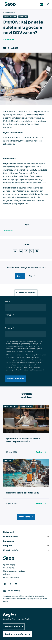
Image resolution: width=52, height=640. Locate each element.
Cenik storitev (9, 568)
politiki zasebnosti (37, 370)
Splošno (23, 17)
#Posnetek (8, 39)
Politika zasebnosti (11, 577)
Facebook (25, 251)
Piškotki (6, 574)
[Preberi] (41, 452)
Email (14, 251)
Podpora (7, 545)
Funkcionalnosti (11, 536)
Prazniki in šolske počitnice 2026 (22, 493)
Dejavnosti (8, 532)
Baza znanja (8, 541)
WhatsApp (36, 251)
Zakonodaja (10, 12)
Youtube (15, 583)
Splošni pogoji (9, 565)
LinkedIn (20, 251)
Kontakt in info (10, 550)
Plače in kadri (10, 406)
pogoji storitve (34, 599)
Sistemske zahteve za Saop (14, 571)
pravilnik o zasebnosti (18, 599)
